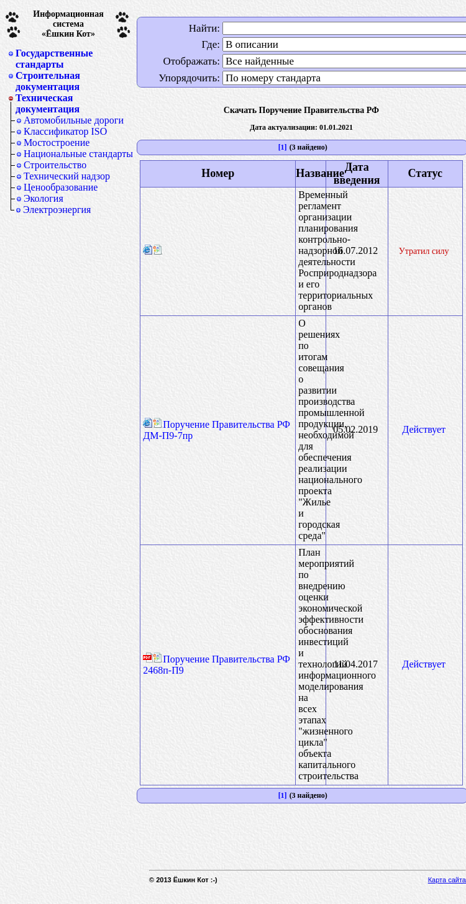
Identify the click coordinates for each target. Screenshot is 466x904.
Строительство (55, 165)
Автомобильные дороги (74, 120)
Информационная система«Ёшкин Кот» (68, 23)
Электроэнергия (57, 209)
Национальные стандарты (78, 153)
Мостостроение (56, 142)
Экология (43, 198)
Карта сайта (447, 880)
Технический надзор (67, 176)
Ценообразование (61, 187)
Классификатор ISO (65, 131)
